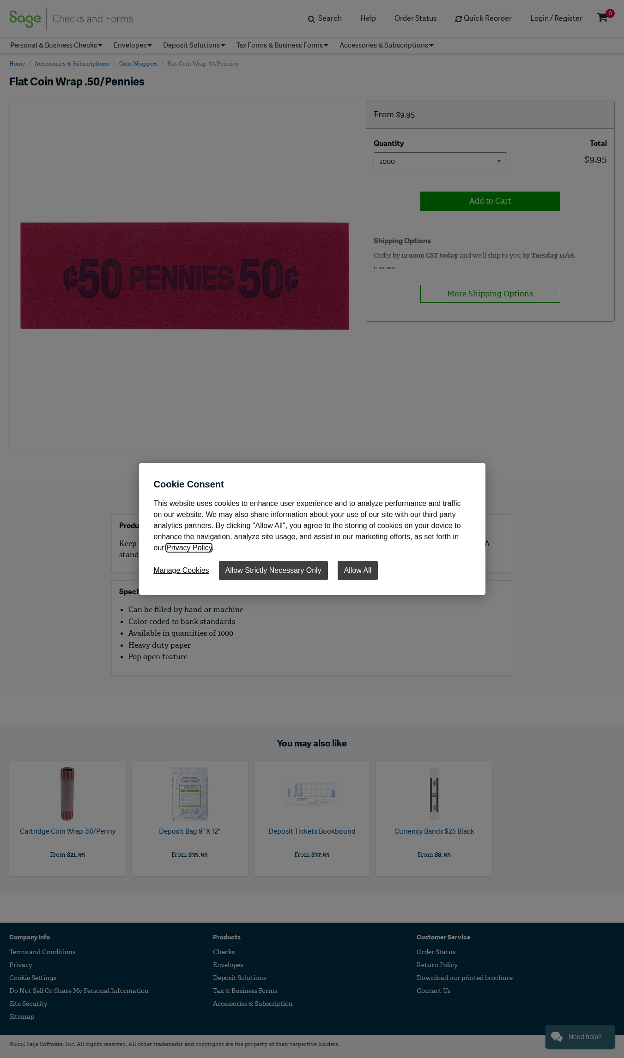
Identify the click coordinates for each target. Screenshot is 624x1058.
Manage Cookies (181, 570)
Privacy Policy (189, 548)
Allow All (358, 570)
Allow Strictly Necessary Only (273, 570)
